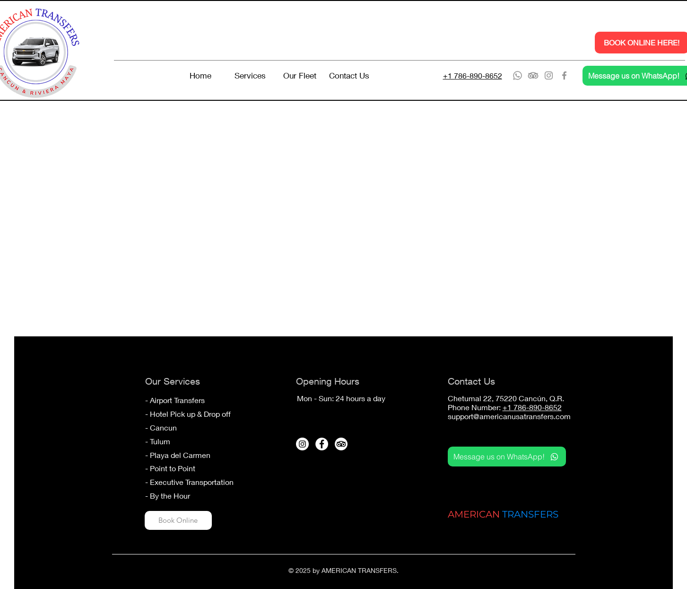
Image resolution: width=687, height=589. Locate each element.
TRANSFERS (530, 514)
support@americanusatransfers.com (509, 416)
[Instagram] (548, 75)
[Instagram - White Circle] (302, 444)
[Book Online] (178, 520)
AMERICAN (474, 514)
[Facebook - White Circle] (321, 444)
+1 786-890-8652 (532, 407)
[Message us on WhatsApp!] (507, 456)
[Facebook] (564, 75)
